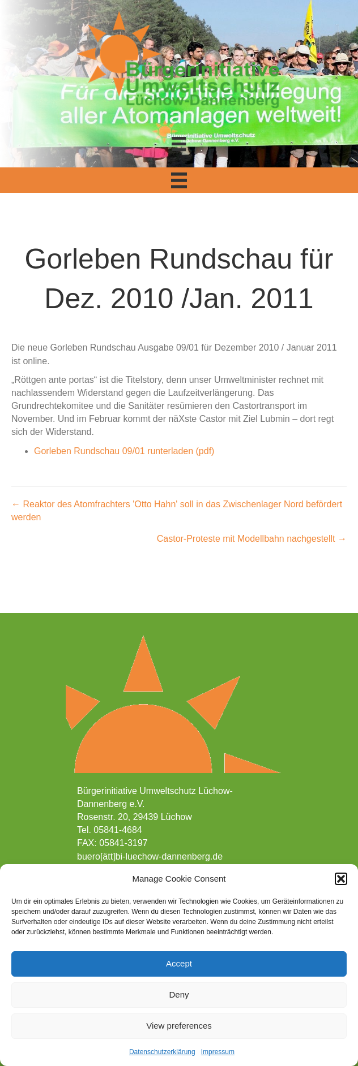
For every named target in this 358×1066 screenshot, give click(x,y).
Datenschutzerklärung (162, 1052)
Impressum (218, 1052)
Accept (179, 963)
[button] (341, 878)
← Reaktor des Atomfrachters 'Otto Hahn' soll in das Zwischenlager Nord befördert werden (176, 510)
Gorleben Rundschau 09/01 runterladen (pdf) (124, 451)
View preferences (179, 1025)
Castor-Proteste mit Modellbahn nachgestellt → (252, 538)
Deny (179, 994)
